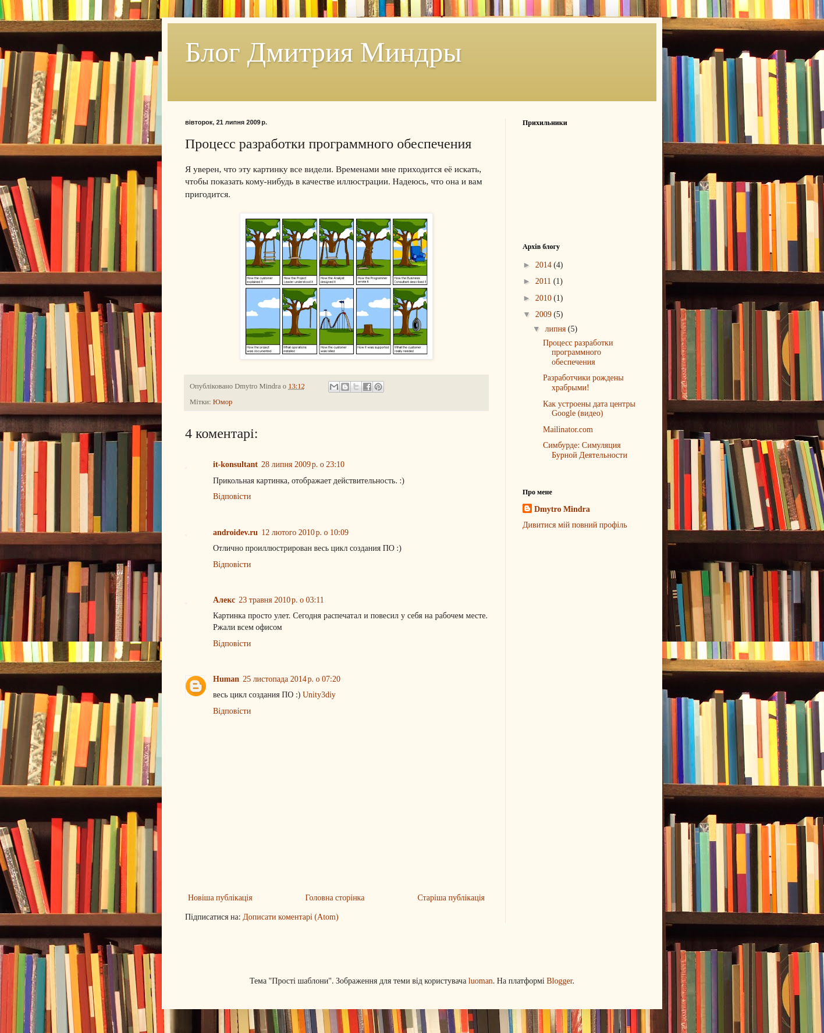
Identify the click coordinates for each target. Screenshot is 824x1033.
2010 (544, 298)
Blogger (559, 981)
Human (226, 679)
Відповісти (232, 496)
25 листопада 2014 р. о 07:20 (291, 679)
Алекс (224, 600)
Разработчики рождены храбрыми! (583, 382)
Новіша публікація (220, 897)
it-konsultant (235, 464)
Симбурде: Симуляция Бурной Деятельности (585, 450)
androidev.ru (235, 532)
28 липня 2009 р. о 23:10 (302, 464)
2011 (544, 281)
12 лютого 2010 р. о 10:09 (305, 532)
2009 (544, 314)
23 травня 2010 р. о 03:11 (281, 600)
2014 (544, 265)
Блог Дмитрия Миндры (323, 52)
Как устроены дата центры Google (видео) (589, 409)
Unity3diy (319, 694)
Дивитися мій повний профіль (575, 525)
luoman (480, 981)
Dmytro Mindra (562, 509)
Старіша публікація (451, 897)
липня (556, 329)
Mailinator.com (568, 429)
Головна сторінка (335, 897)
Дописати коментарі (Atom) (290, 917)
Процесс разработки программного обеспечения (578, 353)
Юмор (223, 402)
